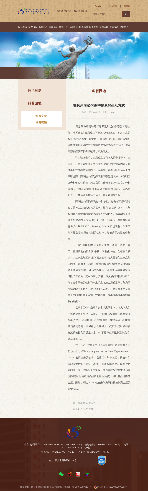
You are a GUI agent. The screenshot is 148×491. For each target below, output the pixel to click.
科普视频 (41, 124)
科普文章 (41, 118)
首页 (43, 73)
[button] (61, 474)
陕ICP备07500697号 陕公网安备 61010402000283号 (100, 487)
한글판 (127, 6)
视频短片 (124, 27)
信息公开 (63, 27)
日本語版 (113, 6)
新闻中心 (43, 27)
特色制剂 (34, 93)
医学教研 (73, 27)
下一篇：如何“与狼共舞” (81, 409)
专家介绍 (53, 27)
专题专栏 (114, 27)
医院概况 (32, 27)
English (98, 6)
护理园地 (104, 27)
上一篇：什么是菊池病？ (81, 403)
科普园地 (67, 73)
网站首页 (22, 27)
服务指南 (83, 27)
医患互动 (93, 27)
